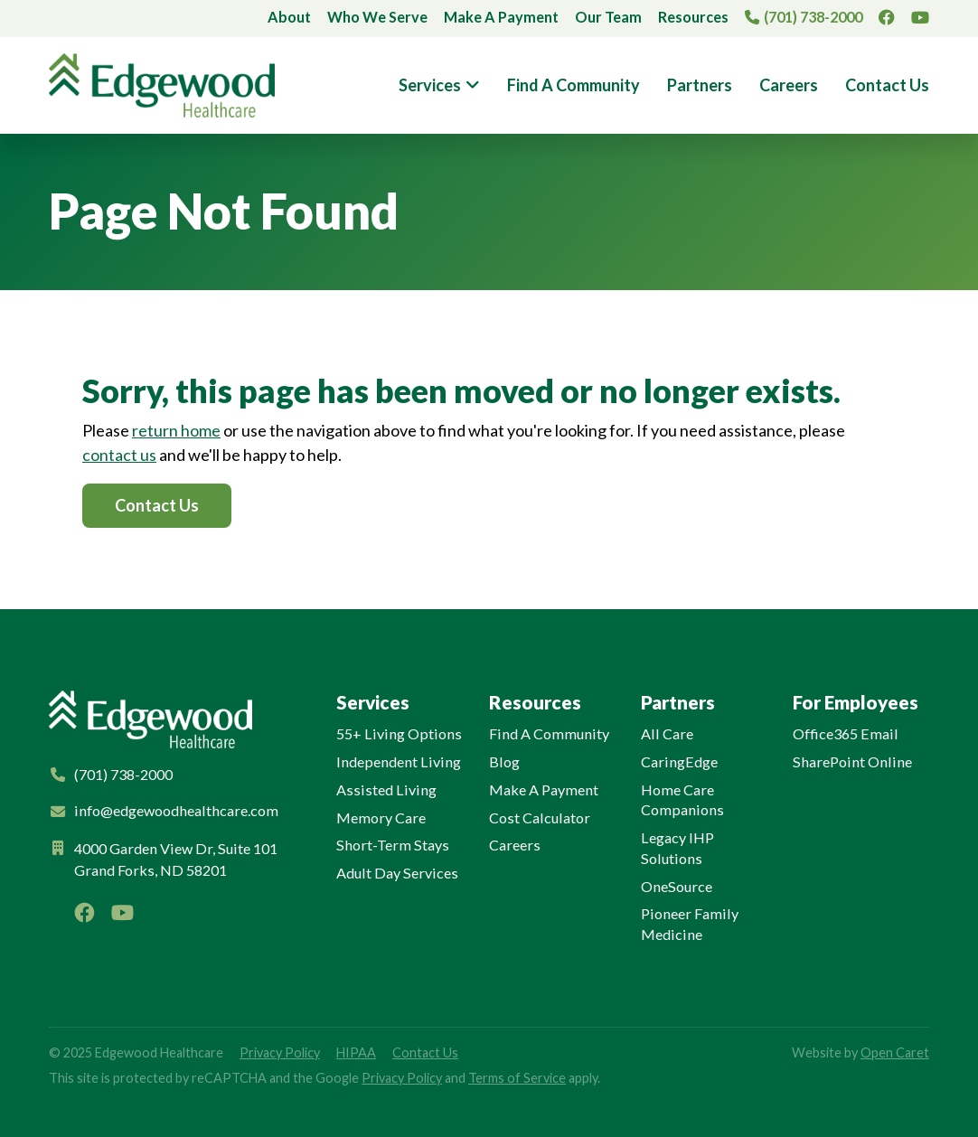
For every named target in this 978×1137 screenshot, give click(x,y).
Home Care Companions (682, 800)
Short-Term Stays (392, 844)
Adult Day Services (397, 872)
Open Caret (894, 1052)
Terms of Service (517, 1077)
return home (176, 430)
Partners (699, 85)
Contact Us (887, 85)
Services (430, 85)
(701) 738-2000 (813, 16)
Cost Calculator (539, 817)
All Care (667, 733)
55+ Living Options (399, 733)
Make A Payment (501, 16)
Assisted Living (386, 789)
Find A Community (573, 85)
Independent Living (398, 761)
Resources (693, 16)
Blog (504, 761)
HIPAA (356, 1052)
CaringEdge (679, 761)
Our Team (608, 16)
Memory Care (381, 817)
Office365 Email (845, 733)
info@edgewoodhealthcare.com (176, 810)
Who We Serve (377, 16)
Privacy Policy (280, 1052)
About (289, 16)
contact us (119, 455)
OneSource (676, 886)
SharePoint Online (852, 761)
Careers (788, 85)
